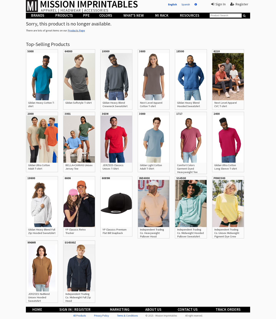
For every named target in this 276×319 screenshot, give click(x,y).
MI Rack (161, 15)
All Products (79, 315)
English (172, 4)
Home (37, 309)
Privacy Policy (101, 315)
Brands (37, 15)
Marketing (119, 309)
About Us (153, 309)
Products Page (76, 30)
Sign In (218, 4)
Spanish (186, 4)
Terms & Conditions (127, 315)
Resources (189, 15)
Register (239, 4)
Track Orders (228, 309)
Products (64, 15)
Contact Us (188, 309)
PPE (86, 15)
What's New (133, 15)
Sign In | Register (74, 309)
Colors (105, 15)
